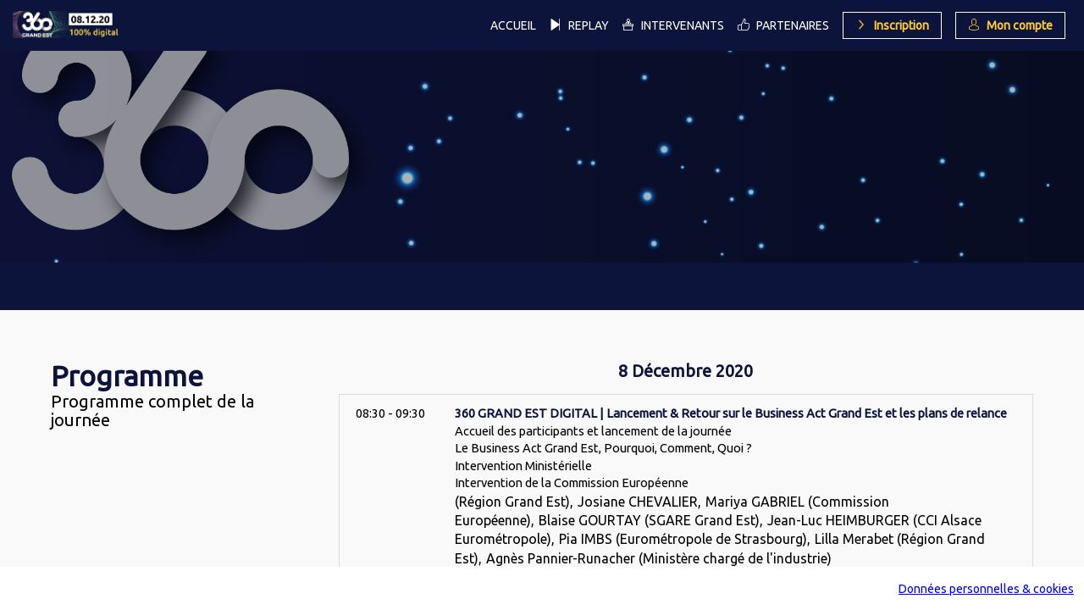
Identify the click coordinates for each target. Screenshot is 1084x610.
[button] (892, 25)
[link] (513, 25)
